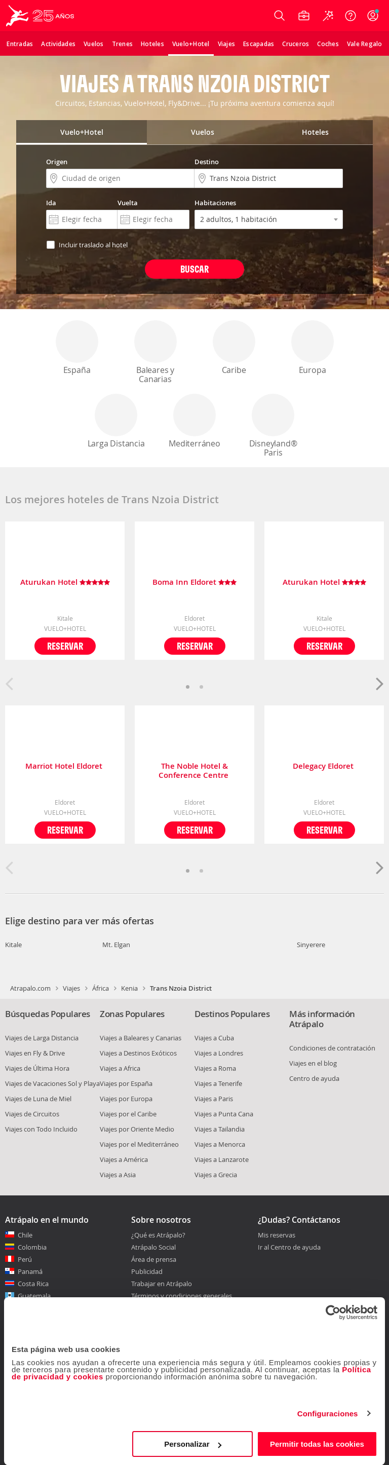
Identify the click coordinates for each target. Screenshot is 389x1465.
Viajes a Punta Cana (223, 1113)
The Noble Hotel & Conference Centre (194, 771)
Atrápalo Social (153, 1247)
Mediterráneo (194, 421)
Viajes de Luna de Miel (38, 1098)
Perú (25, 1259)
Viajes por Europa (126, 1098)
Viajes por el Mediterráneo (139, 1144)
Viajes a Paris (213, 1098)
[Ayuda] (350, 16)
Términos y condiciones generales (181, 1295)
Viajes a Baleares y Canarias (140, 1037)
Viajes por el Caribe (128, 1113)
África (100, 988)
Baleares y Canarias (155, 352)
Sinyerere (311, 944)
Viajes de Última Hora (37, 1068)
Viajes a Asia (118, 1174)
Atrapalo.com (30, 988)
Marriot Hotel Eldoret (64, 766)
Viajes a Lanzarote (221, 1159)
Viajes (71, 988)
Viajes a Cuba (214, 1037)
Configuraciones (327, 1413)
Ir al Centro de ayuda (289, 1248)
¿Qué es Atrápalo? (158, 1234)
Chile (25, 1234)
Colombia (32, 1247)
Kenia (129, 988)
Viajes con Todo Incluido (41, 1129)
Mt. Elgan (116, 944)
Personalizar (192, 1444)
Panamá (30, 1271)
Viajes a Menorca (219, 1144)
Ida (51, 202)
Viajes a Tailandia (219, 1129)
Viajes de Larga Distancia (42, 1037)
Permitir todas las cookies (317, 1444)
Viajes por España (126, 1083)
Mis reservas (276, 1235)
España (77, 347)
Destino (206, 161)
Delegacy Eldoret (324, 766)
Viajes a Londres (218, 1053)
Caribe (234, 347)
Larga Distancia (116, 421)
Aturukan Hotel (65, 582)
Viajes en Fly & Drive (35, 1053)
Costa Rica (33, 1283)
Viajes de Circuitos (32, 1113)
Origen (56, 161)
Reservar (65, 646)
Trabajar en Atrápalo (161, 1283)
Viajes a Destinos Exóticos (138, 1053)
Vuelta (128, 202)
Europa (312, 347)
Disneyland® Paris (273, 426)
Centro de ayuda (314, 1078)
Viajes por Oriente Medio (137, 1129)
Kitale (13, 944)
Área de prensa (153, 1259)
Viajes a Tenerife (218, 1083)
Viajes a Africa (120, 1068)
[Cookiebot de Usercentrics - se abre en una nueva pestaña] (333, 1312)
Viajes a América (124, 1159)
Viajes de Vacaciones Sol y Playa (52, 1083)
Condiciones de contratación (332, 1048)
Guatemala (34, 1295)
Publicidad (147, 1271)
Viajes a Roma (215, 1068)
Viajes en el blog (313, 1063)
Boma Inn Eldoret (194, 582)
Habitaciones (215, 202)
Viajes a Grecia (215, 1174)
